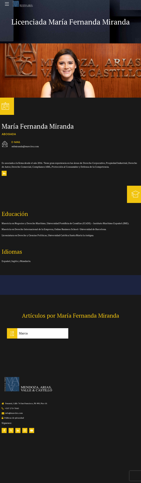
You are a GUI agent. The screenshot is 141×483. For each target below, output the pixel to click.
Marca (23, 333)
